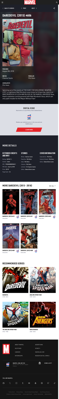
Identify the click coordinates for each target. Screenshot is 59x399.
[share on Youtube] (29, 383)
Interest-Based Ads (38, 394)
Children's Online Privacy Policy (13, 394)
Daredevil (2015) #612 (8, 216)
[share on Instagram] (16, 383)
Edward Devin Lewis (30, 169)
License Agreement (27, 394)
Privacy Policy (19, 392)
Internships (19, 355)
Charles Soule (7, 78)
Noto (6, 218)
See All (52, 186)
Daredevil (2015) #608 (27, 250)
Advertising (39, 344)
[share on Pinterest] (42, 383)
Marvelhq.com (39, 352)
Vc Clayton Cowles (31, 167)
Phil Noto (31, 78)
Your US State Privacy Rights (31, 392)
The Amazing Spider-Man (9, 329)
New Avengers (34, 329)
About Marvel (19, 344)
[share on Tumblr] (23, 383)
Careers (17, 352)
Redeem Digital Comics (42, 355)
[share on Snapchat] (35, 383)
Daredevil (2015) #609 (8, 250)
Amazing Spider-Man (36, 295)
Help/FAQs (18, 348)
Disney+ (37, 348)
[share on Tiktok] (54, 383)
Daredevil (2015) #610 (45, 216)
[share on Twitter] (10, 383)
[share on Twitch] (48, 383)
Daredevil (5, 295)
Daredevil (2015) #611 (27, 216)
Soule (3, 218)
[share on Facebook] (3, 383)
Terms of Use (12, 392)
